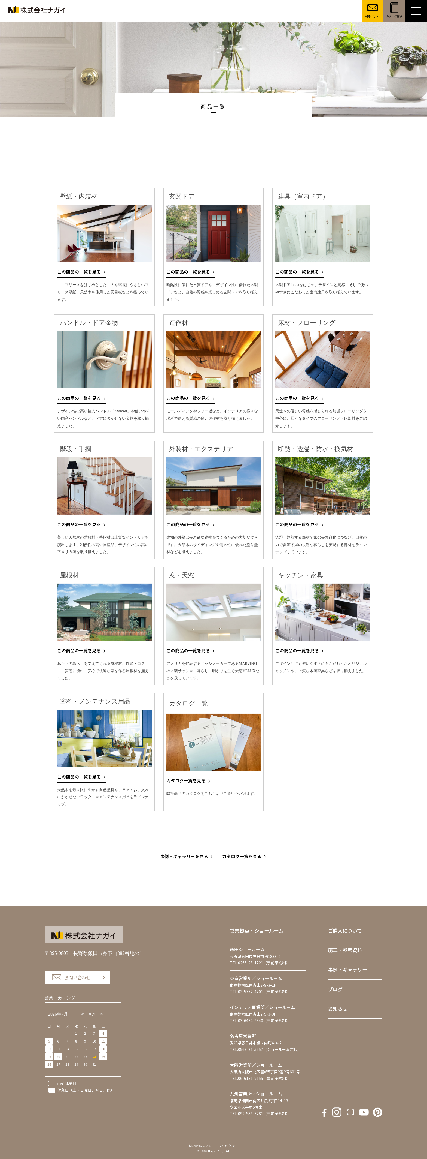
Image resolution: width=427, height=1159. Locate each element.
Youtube (350, 1112)
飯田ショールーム (247, 949)
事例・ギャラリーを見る (184, 856)
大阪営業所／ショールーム (256, 1065)
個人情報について (200, 1145)
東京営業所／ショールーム (256, 978)
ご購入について (345, 930)
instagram (336, 1112)
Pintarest (364, 1112)
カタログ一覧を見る (186, 780)
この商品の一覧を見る (79, 271)
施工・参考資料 (345, 949)
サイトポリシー (228, 1145)
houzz (377, 1112)
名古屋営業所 (243, 1036)
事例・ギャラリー (347, 969)
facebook (323, 1112)
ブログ (335, 989)
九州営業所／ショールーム (256, 1093)
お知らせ (337, 1008)
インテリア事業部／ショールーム (262, 1007)
